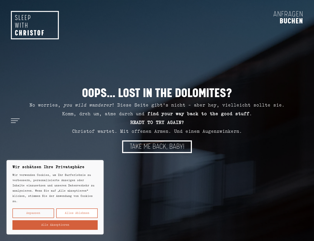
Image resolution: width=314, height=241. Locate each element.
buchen (291, 20)
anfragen (288, 14)
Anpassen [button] (33, 213)
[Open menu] (15, 120)
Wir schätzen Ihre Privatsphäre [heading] (48, 167)
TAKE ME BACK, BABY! (157, 147)
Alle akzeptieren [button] (55, 225)
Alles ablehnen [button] (77, 213)
